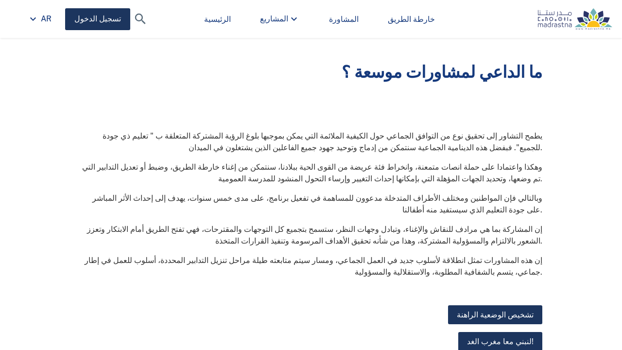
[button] (140, 19)
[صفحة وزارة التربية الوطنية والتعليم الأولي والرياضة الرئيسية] (575, 19)
